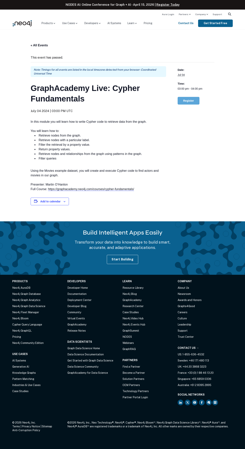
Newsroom (184, 293)
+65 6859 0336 (201, 378)
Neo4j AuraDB (21, 287)
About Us (183, 287)
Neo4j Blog (129, 293)
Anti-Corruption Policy (26, 430)
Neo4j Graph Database (26, 293)
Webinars (128, 342)
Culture (182, 318)
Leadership (184, 324)
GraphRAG (129, 349)
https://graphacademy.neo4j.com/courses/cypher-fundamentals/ (91, 189)
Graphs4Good (186, 306)
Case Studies (20, 391)
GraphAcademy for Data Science (87, 372)
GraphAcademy (76, 324)
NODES (127, 336)
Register (188, 100)
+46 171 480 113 (199, 360)
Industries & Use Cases (26, 385)
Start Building (122, 259)
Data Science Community (82, 366)
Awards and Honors (190, 300)
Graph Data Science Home (83, 348)
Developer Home (77, 287)
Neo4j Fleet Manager (25, 312)
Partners (183, 14)
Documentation (77, 293)
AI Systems (114, 23)
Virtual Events (76, 318)
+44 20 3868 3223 (194, 366)
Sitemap (47, 426)
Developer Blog (77, 306)
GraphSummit (130, 330)
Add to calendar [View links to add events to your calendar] (50, 201)
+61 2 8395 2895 (200, 385)
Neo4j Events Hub (133, 324)
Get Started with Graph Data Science (90, 360)
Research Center (133, 306)
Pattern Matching (23, 378)
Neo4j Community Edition (28, 342)
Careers (182, 312)
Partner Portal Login (135, 397)
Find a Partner (131, 366)
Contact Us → (188, 347)
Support (217, 14)
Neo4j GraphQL (22, 330)
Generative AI (20, 366)
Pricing (148, 23)
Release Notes (76, 330)
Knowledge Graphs (24, 372)
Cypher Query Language (27, 324)
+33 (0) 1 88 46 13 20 (201, 372)
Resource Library (132, 287)
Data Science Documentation (85, 354)
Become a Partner (133, 372)
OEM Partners (131, 385)
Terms (16, 426)
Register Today (168, 5)
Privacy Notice (31, 426)
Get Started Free (215, 23)
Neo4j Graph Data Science (28, 306)
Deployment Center (79, 300)
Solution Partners (133, 378)
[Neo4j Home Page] (22, 23)
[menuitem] (168, 14)
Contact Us (186, 23)
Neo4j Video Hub (133, 318)
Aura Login (168, 14)
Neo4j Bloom (20, 318)
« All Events (39, 45)
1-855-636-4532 (193, 354)
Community (74, 312)
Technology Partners (135, 391)
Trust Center (186, 336)
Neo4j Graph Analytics (26, 300)
